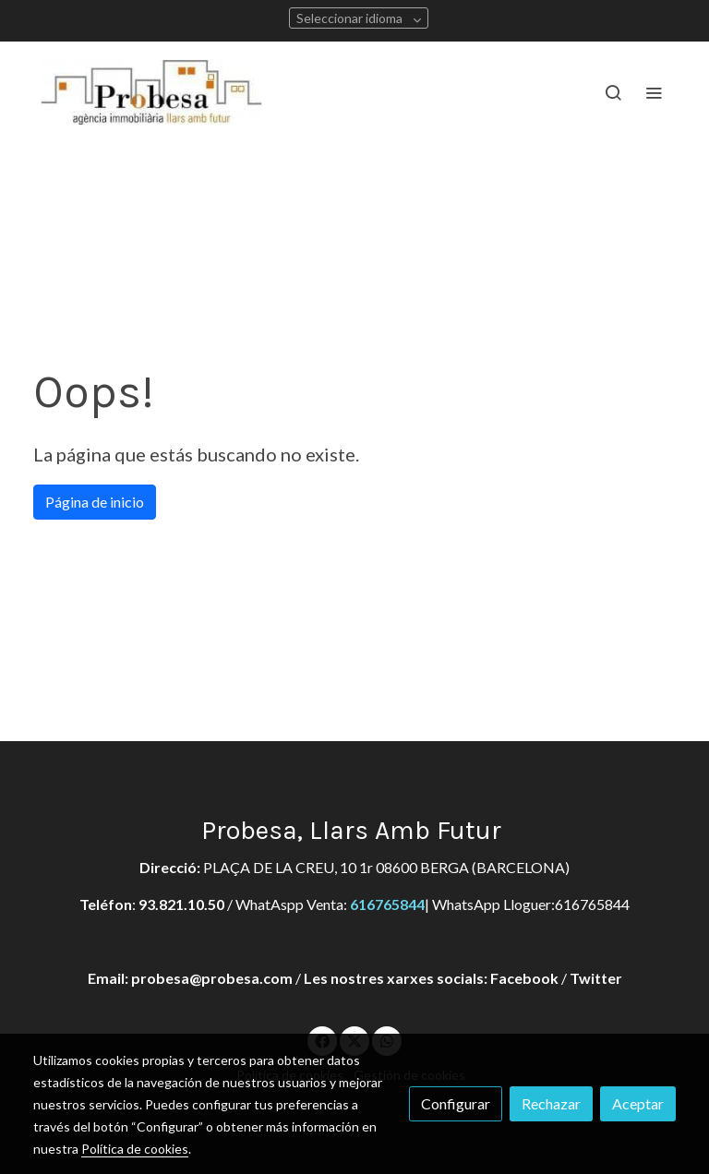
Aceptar (638, 1103)
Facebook (524, 978)
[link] (151, 92)
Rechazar (551, 1103)
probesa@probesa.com (212, 978)
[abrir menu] (653, 92)
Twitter (596, 978)
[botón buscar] (613, 92)
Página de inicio (94, 501)
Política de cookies (134, 1148)
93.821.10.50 (181, 904)
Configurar (455, 1103)
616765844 (387, 904)
